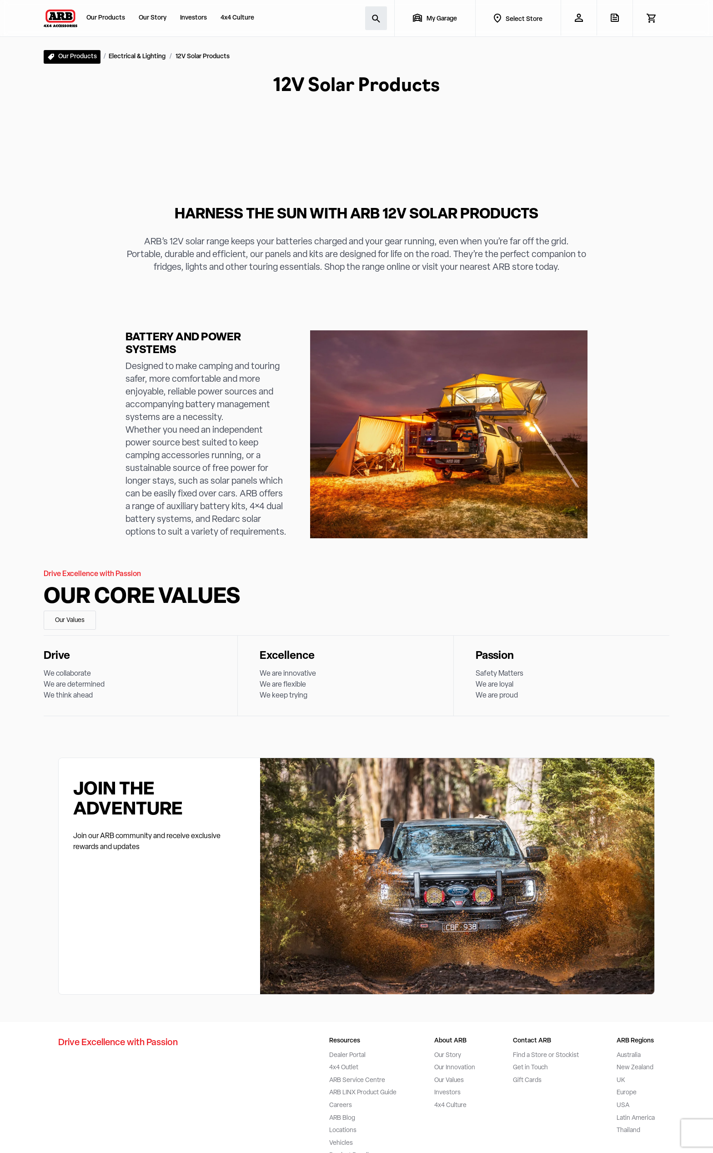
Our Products (105, 18)
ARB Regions (635, 1040)
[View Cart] (651, 18)
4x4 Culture (237, 18)
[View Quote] (615, 17)
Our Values (70, 620)
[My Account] (579, 17)
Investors (193, 18)
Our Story (152, 18)
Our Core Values (142, 597)
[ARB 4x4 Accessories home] (60, 18)
